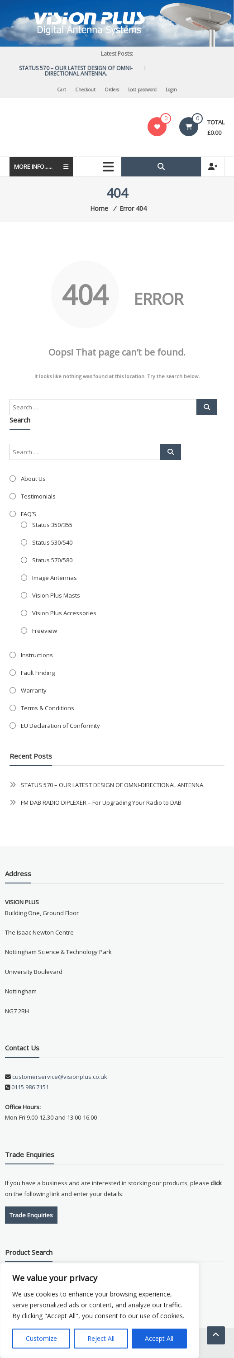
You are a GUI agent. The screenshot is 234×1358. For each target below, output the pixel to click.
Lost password (142, 89)
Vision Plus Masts (56, 595)
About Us (33, 479)
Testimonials (38, 496)
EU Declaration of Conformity (60, 726)
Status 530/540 (52, 542)
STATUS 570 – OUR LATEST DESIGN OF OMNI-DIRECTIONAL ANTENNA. (79, 70)
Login (171, 89)
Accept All (159, 1338)
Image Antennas (54, 578)
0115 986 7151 (30, 1087)
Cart (61, 89)
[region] (99, 1310)
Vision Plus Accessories (64, 613)
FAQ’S (28, 514)
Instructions (37, 655)
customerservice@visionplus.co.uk (59, 1077)
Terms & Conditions (47, 708)
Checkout (85, 89)
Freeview (44, 631)
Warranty (34, 690)
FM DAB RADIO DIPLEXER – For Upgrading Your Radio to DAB (101, 802)
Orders (112, 89)
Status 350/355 (52, 525)
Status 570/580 (52, 560)
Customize (41, 1338)
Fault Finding (38, 673)
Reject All (101, 1338)
